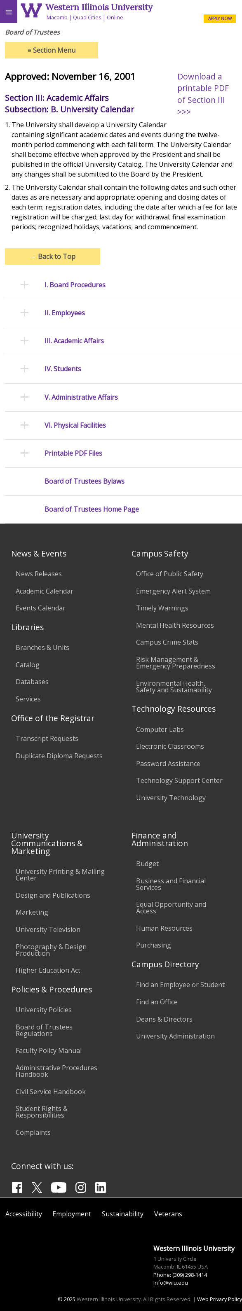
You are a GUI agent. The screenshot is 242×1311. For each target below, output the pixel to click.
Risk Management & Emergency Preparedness (175, 663)
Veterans (168, 1213)
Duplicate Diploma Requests (59, 755)
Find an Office (157, 1001)
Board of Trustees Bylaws (85, 481)
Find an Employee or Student (180, 984)
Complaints (33, 1132)
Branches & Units (42, 647)
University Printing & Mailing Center (60, 875)
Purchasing (153, 945)
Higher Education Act (48, 970)
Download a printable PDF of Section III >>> (203, 94)
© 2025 (66, 1299)
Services (28, 698)
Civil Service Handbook (51, 1091)
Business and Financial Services (171, 884)
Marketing (32, 912)
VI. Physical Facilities (75, 425)
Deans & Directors (164, 1019)
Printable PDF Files (73, 453)
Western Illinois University (99, 7)
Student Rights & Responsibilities (42, 1112)
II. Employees (65, 313)
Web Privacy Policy (219, 1299)
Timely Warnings (162, 607)
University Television (48, 929)
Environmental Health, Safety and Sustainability (174, 686)
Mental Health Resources (175, 625)
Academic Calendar (44, 591)
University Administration (175, 1036)
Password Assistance (168, 763)
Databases (32, 681)
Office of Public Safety (169, 573)
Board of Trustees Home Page (92, 509)
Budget (147, 863)
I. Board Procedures (75, 285)
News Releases (39, 573)
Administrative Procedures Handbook (56, 1071)
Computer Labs (160, 729)
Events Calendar (41, 607)
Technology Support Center (179, 780)
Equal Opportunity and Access (171, 907)
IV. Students (63, 369)
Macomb (57, 17)
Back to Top (52, 256)
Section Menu (51, 50)
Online (115, 17)
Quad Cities (87, 17)
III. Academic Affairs (74, 341)
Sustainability (122, 1213)
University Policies (44, 1009)
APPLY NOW (220, 18)
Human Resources (164, 928)
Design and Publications (53, 895)
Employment (71, 1213)
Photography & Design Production (51, 950)
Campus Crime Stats (167, 642)
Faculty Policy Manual (49, 1050)
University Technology (171, 797)
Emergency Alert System (173, 591)
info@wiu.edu (170, 1282)
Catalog (28, 664)
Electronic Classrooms (170, 746)
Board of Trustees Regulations (44, 1030)
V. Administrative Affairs (81, 397)
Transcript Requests (47, 738)
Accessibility (23, 1213)
